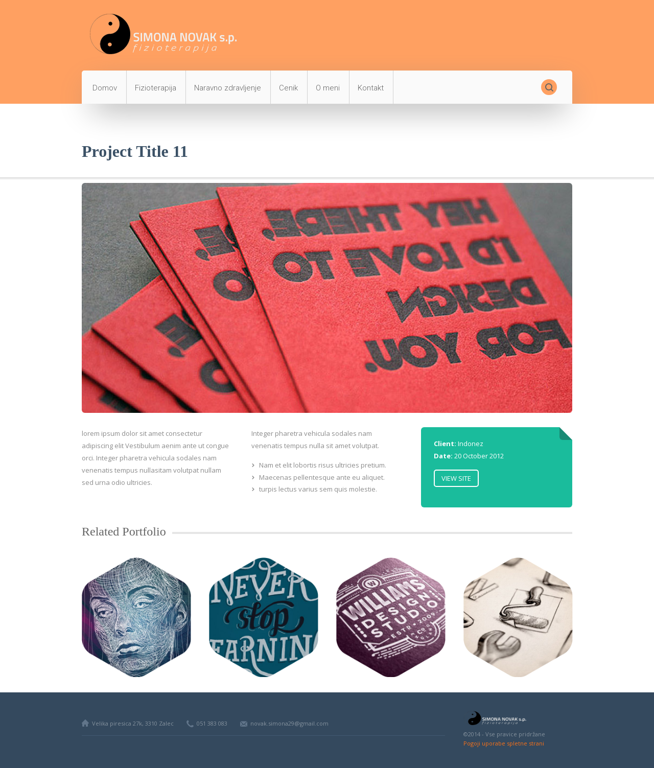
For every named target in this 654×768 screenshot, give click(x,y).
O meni (328, 87)
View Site (456, 478)
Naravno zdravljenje (227, 87)
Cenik (288, 87)
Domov (104, 87)
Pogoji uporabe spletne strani (503, 743)
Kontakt (371, 87)
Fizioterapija (155, 87)
